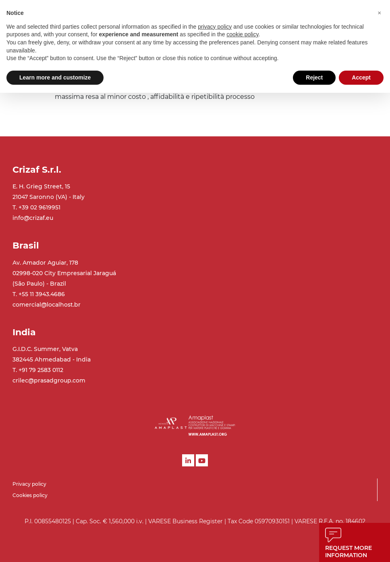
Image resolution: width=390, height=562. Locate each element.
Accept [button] (361, 77)
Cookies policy (30, 495)
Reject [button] (314, 77)
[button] (379, 12)
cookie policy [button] (242, 34)
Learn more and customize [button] (55, 77)
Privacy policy (29, 484)
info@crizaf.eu (32, 217)
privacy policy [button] (215, 26)
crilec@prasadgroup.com (48, 380)
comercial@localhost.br (46, 304)
